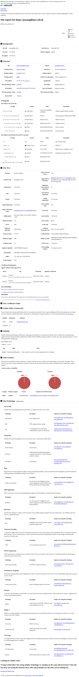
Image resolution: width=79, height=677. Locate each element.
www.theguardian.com (59, 650)
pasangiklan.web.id (59, 65)
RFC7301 (65, 179)
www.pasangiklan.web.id (30, 210)
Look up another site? (8, 24)
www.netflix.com (58, 605)
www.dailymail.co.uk (67, 522)
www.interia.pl (57, 446)
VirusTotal (27, 80)
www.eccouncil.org (58, 482)
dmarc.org (14, 338)
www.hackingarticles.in (68, 623)
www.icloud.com (58, 448)
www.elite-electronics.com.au (61, 425)
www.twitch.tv (57, 603)
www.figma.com (58, 583)
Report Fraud (4, 10)
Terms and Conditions (37, 675)
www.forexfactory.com (59, 423)
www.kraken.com (58, 623)
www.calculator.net (68, 417)
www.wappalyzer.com (53, 395)
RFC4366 (53, 179)
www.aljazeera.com (68, 501)
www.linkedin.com (58, 655)
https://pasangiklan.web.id (23, 65)
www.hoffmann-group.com (60, 648)
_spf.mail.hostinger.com (22, 321)
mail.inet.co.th (66, 629)
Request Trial (11, 671)
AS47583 (19, 84)
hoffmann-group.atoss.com (69, 544)
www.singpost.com (58, 417)
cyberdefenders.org (58, 624)
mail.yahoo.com (58, 430)
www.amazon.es (58, 565)
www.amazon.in (69, 563)
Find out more (4, 671)
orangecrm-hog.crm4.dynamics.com (62, 428)
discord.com (57, 546)
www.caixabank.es (66, 446)
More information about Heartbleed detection (43, 299)
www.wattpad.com (58, 501)
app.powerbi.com (67, 583)
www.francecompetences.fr (60, 459)
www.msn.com (65, 603)
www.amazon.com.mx (59, 563)
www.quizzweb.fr (58, 419)
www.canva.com (58, 544)
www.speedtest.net (34, 395)
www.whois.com (70, 423)
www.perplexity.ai (58, 629)
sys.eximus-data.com (67, 430)
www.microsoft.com (59, 654)
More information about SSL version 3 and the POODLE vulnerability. (12, 292)
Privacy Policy (28, 675)
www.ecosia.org (43, 395)
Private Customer (21, 69)
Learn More (3, 8)
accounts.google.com (59, 585)
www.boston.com (58, 484)
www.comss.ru (57, 522)
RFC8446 (53, 178)
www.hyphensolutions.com (60, 503)
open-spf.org (70, 314)
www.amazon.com (68, 654)
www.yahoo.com (69, 650)
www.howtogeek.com (59, 461)
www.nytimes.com (58, 524)
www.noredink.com (68, 482)
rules (74, 312)
